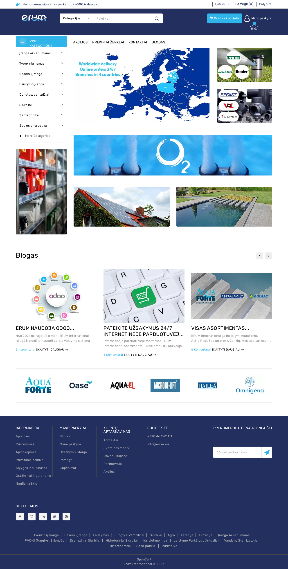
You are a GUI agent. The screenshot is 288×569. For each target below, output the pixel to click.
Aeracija (186, 535)
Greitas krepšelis (225, 18)
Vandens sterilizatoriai (241, 540)
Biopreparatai (120, 546)
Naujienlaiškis (26, 484)
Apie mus (23, 436)
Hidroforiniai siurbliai (122, 540)
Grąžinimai (68, 468)
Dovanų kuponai (116, 456)
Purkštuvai (170, 546)
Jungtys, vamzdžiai (129, 535)
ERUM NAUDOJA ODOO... (45, 328)
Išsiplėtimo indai (155, 540)
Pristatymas (25, 444)
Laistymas (101, 535)
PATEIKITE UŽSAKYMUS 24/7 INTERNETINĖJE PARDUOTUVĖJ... (144, 331)
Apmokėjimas (26, 452)
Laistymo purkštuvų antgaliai (196, 540)
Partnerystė (113, 464)
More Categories (37, 136)
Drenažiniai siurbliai (85, 540)
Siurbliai (156, 535)
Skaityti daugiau (52, 349)
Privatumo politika (29, 460)
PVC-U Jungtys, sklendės (44, 540)
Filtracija (205, 535)
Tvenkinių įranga (46, 535)
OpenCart (144, 559)
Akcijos (80, 42)
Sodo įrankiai (146, 546)
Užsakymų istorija (73, 452)
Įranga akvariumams (234, 535)
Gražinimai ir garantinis (33, 476)
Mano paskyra (70, 444)
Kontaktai (138, 42)
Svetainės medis (116, 448)
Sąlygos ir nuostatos (31, 468)
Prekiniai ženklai (108, 42)
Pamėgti (66, 460)
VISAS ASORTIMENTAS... (220, 328)
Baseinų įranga (75, 535)
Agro (171, 535)
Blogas (158, 42)
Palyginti (265, 4)
